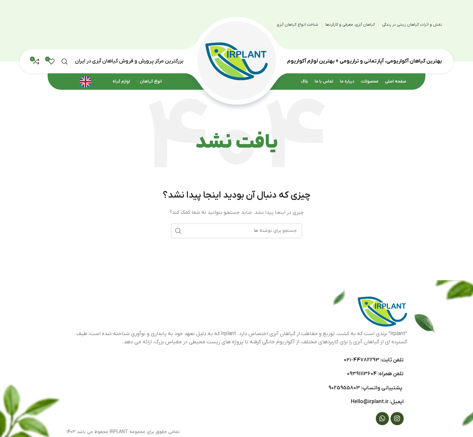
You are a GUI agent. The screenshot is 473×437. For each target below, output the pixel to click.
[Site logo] (236, 61)
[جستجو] (64, 61)
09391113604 (362, 374)
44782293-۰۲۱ (361, 360)
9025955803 (344, 388)
